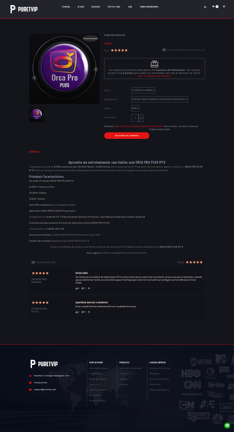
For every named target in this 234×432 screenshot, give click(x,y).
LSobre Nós (155, 386)
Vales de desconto (98, 391)
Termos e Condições (159, 380)
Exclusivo (124, 386)
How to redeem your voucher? (154, 76)
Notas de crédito (97, 380)
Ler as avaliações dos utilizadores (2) (183, 50)
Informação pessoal (99, 370)
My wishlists (95, 397)
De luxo (123, 375)
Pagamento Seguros (159, 391)
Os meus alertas (97, 402)
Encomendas (95, 375)
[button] (215, 6)
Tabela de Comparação (130, 370)
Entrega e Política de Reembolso (159, 372)
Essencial (124, 380)
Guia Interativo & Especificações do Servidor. (138, 126)
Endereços (94, 386)
